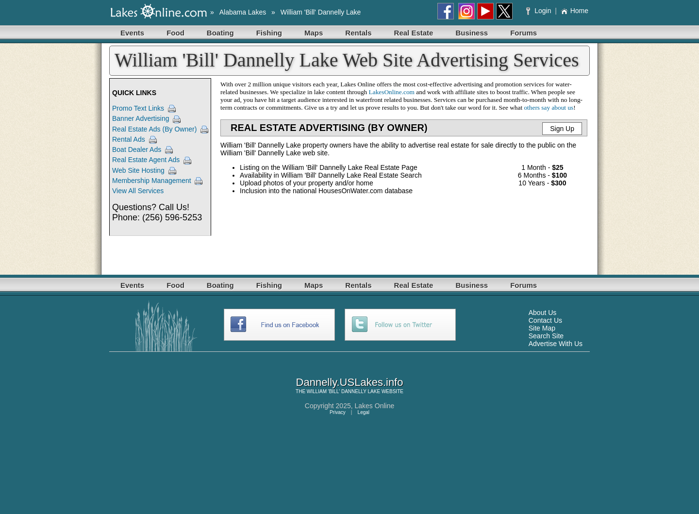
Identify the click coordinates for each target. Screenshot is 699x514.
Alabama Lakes (242, 12)
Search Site (546, 336)
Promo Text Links (138, 108)
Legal (363, 412)
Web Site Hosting (138, 170)
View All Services (138, 191)
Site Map (542, 328)
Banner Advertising (140, 118)
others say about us (548, 107)
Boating (220, 33)
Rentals (358, 33)
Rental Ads (128, 139)
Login (539, 11)
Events (132, 33)
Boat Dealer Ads (136, 149)
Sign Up (562, 129)
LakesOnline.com (392, 92)
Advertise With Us (555, 344)
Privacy (338, 412)
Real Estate (413, 33)
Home (574, 11)
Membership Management (151, 180)
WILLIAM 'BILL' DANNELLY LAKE (343, 391)
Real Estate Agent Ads (146, 160)
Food (175, 33)
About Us (543, 312)
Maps (313, 33)
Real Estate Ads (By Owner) (154, 129)
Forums (523, 33)
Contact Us (545, 320)
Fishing (269, 33)
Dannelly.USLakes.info (349, 382)
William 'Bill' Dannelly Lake (321, 12)
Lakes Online (375, 406)
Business (471, 33)
